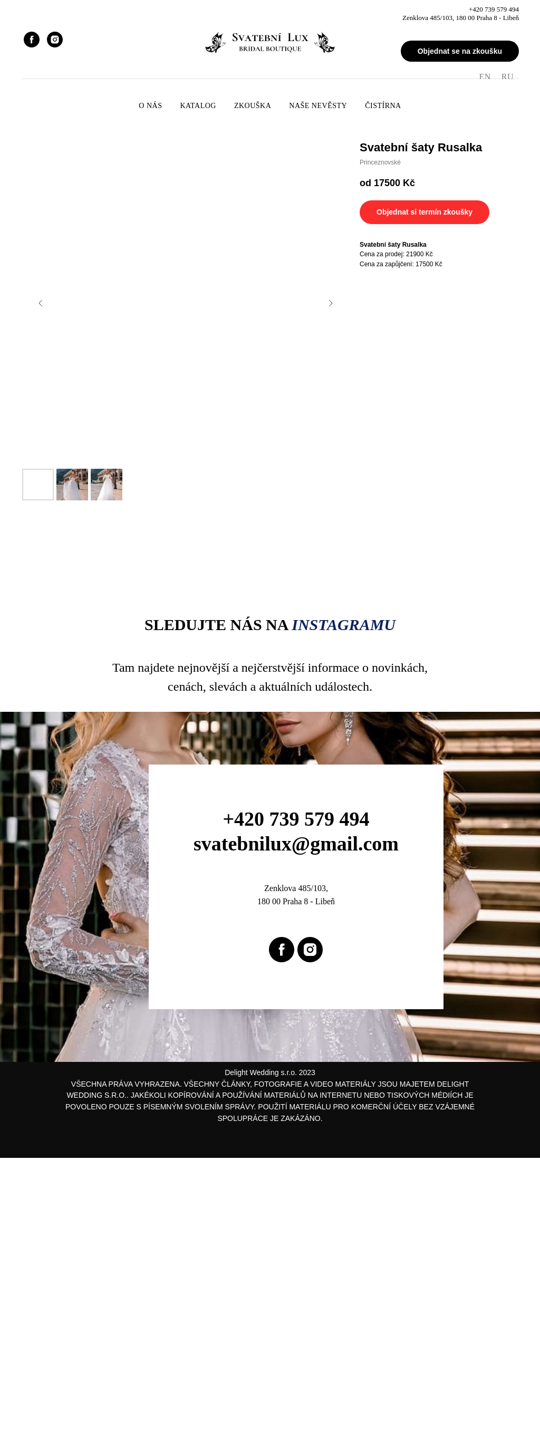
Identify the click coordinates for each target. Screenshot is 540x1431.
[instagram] (55, 39)
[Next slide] (331, 303)
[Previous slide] (41, 303)
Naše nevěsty (318, 106)
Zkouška (252, 106)
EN (484, 76)
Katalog (198, 106)
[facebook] (32, 39)
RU (508, 76)
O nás (150, 106)
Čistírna (383, 106)
